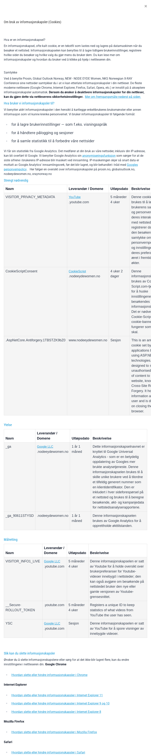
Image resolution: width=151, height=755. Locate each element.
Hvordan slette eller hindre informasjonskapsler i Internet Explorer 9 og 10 (60, 703)
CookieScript (77, 271)
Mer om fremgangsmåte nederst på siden (113, 97)
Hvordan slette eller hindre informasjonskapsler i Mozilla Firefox (54, 732)
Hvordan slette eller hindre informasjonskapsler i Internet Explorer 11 (57, 695)
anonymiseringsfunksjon (99, 155)
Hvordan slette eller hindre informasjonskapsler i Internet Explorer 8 (56, 712)
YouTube (75, 197)
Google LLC (45, 446)
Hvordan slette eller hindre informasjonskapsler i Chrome (49, 675)
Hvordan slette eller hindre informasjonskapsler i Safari (48, 752)
